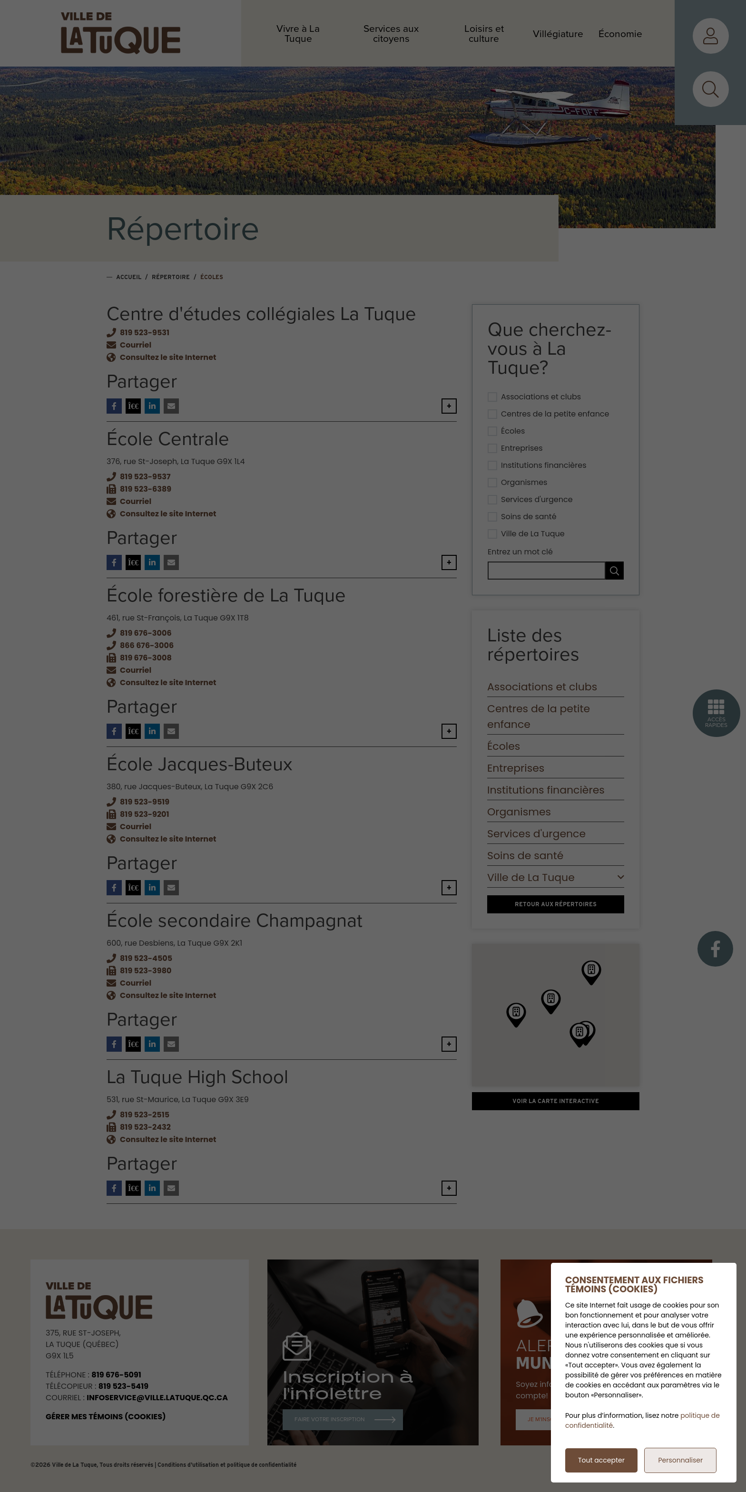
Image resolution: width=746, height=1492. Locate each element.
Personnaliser (680, 1460)
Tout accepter (601, 1460)
